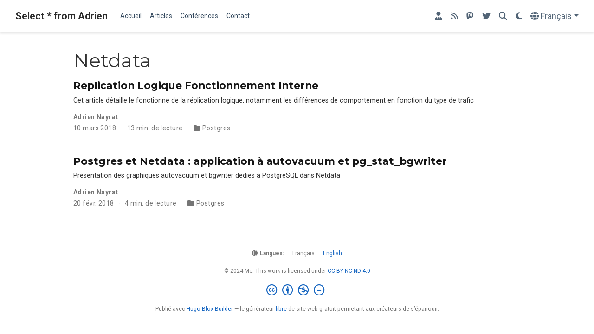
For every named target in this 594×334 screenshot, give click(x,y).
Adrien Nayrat (95, 117)
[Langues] (554, 16)
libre (281, 309)
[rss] (454, 16)
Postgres (216, 128)
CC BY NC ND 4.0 (349, 271)
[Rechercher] (503, 16)
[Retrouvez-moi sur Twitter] (486, 16)
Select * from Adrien (61, 16)
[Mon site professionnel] (438, 16)
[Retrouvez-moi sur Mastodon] (470, 16)
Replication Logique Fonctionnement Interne (195, 85)
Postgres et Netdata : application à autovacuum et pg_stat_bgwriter (260, 161)
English (332, 253)
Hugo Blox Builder (210, 309)
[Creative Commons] (297, 290)
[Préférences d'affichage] (519, 16)
